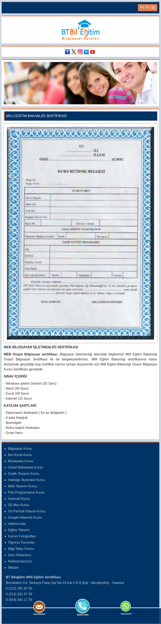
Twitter (74, 51)
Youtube (93, 51)
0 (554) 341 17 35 (19, 599)
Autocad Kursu (19, 498)
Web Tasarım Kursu (22, 486)
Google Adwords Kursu (25, 517)
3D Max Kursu (18, 505)
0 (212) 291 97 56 (19, 594)
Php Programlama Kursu (26, 492)
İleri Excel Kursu (20, 455)
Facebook (68, 51)
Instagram (80, 51)
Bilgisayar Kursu (20, 448)
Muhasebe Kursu (20, 461)
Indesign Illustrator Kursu (26, 480)
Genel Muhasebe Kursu (25, 467)
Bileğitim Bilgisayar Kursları (80, 30)
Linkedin (87, 51)
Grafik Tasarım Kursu (23, 473)
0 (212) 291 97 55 (19, 588)
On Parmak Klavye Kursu (27, 511)
